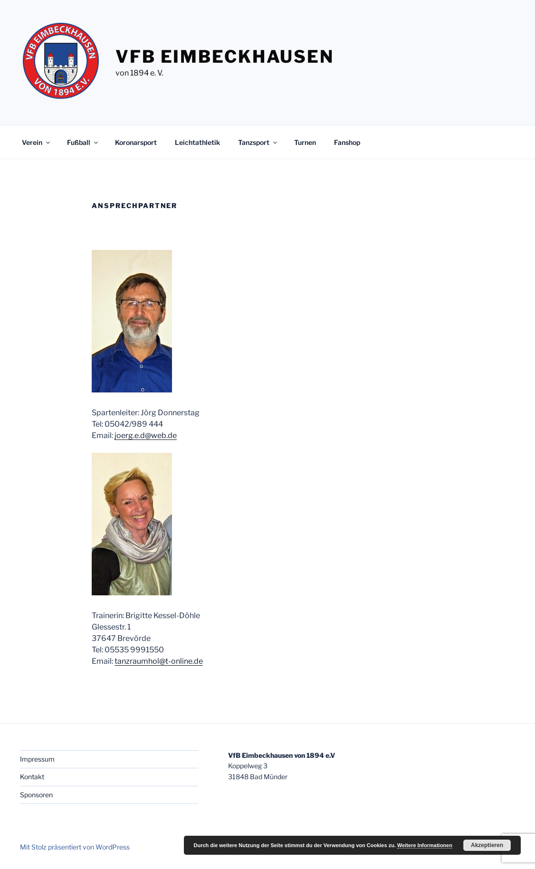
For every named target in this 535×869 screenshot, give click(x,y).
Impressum (37, 759)
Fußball (83, 142)
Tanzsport (258, 142)
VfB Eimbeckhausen (224, 56)
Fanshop (347, 142)
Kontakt (32, 777)
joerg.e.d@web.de (146, 435)
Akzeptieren (487, 845)
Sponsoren (36, 795)
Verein (36, 142)
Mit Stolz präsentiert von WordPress (75, 847)
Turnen (305, 142)
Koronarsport (136, 142)
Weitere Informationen (424, 845)
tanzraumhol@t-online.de (159, 661)
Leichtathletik (197, 142)
